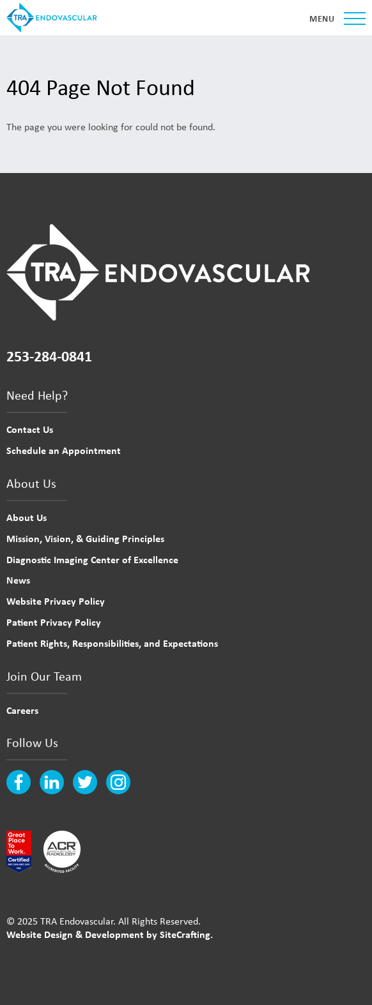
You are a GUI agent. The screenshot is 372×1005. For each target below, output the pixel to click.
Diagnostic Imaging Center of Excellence (92, 559)
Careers (22, 710)
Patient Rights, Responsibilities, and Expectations (112, 643)
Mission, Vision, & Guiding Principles (85, 538)
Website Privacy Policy (55, 601)
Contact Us (29, 429)
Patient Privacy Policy (53, 622)
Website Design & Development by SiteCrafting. (109, 934)
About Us (26, 517)
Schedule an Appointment (63, 450)
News (18, 580)
